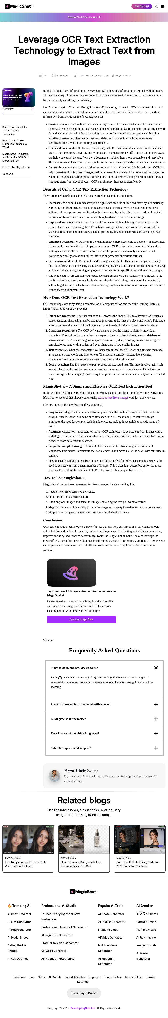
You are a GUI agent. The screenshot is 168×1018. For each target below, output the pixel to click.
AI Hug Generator (19, 930)
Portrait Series (146, 922)
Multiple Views (146, 930)
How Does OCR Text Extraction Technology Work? (14, 144)
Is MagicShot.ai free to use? (68, 719)
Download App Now (81, 619)
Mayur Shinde (123, 75)
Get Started (142, 6)
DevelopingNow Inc (82, 1008)
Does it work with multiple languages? (75, 733)
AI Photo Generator (111, 914)
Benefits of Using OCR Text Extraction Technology (14, 130)
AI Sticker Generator (112, 922)
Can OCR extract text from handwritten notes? (81, 704)
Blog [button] (31, 977)
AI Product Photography (57, 958)
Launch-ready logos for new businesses (60, 916)
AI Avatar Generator (143, 955)
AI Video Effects (147, 914)
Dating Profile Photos (17, 948)
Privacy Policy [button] (112, 977)
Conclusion (8, 173)
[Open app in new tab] (84, 17)
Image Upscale (146, 945)
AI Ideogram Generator (106, 961)
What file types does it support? (71, 748)
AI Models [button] (54, 977)
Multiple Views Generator (108, 948)
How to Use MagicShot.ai (16, 167)
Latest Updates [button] (75, 977)
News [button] (41, 977)
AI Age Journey (18, 958)
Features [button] (19, 977)
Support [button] (94, 977)
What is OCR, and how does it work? (74, 667)
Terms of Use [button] (133, 977)
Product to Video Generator (60, 943)
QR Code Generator (54, 951)
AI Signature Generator (57, 935)
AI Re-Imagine (146, 937)
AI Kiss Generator (19, 922)
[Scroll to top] (32, 109)
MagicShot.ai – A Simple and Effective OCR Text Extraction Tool (15, 157)
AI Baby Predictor (19, 914)
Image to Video (108, 930)
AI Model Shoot (18, 937)
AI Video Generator (111, 937)
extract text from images (113, 397)
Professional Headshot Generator (64, 927)
